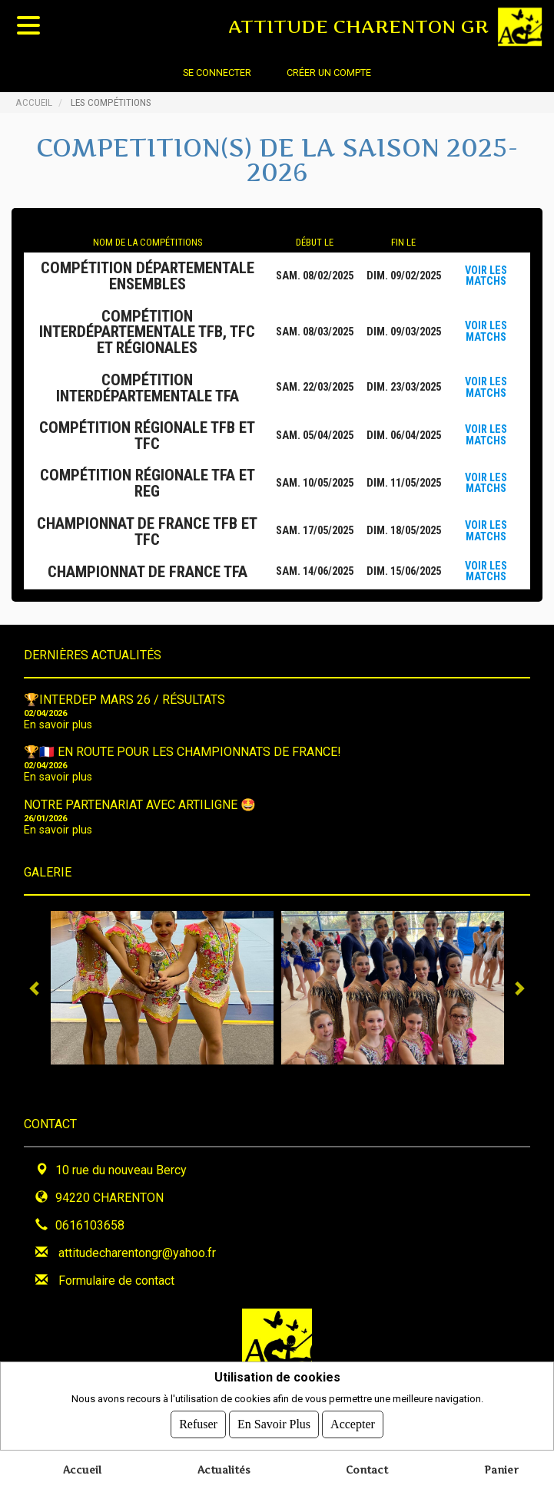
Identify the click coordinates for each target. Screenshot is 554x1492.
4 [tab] (289, 1076)
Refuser (198, 1424)
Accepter (352, 1424)
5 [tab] (312, 1076)
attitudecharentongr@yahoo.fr (137, 1253)
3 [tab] (266, 1076)
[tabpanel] (162, 988)
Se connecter (217, 72)
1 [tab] (219, 1076)
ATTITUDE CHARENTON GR (358, 26)
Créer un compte (329, 72)
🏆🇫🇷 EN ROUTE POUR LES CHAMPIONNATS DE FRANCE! (182, 751)
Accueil (33, 102)
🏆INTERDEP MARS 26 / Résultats (124, 699)
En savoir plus (58, 724)
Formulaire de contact (116, 1280)
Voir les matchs (486, 276)
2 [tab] (242, 1076)
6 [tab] (335, 1076)
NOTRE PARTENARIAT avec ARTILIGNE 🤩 (140, 804)
